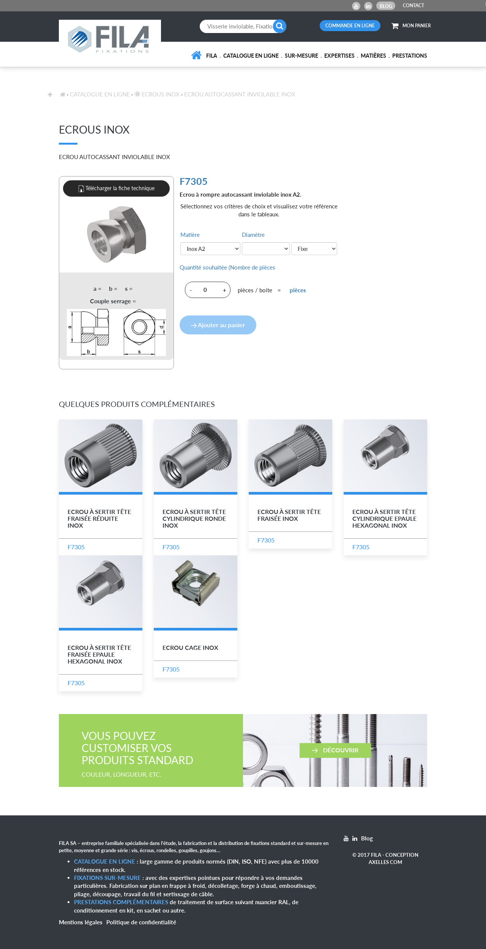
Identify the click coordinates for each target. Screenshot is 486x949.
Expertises (339, 55)
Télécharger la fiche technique (117, 188)
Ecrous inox (157, 94)
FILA (211, 55)
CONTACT (413, 5)
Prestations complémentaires (121, 902)
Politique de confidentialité (141, 922)
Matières (373, 55)
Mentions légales (81, 922)
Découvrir (335, 749)
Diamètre (253, 234)
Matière (190, 234)
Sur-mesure (301, 55)
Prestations (409, 55)
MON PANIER (411, 25)
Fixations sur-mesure (107, 877)
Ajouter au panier (218, 324)
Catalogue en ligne (251, 55)
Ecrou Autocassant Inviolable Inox (239, 94)
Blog (386, 6)
